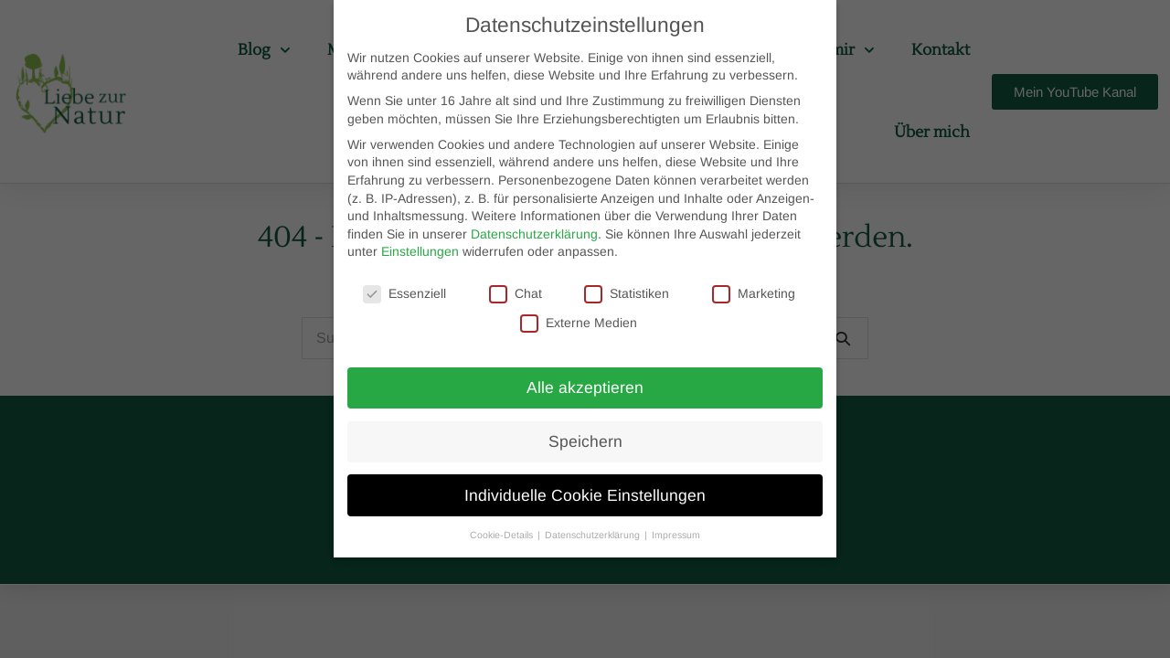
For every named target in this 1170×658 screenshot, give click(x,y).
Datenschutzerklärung (534, 234)
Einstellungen (420, 251)
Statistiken (626, 293)
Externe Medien (578, 323)
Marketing (753, 293)
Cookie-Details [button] (503, 534)
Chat (515, 293)
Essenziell (404, 293)
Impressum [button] (676, 534)
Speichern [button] (585, 441)
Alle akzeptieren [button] (585, 387)
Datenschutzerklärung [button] (594, 534)
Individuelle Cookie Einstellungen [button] (585, 495)
